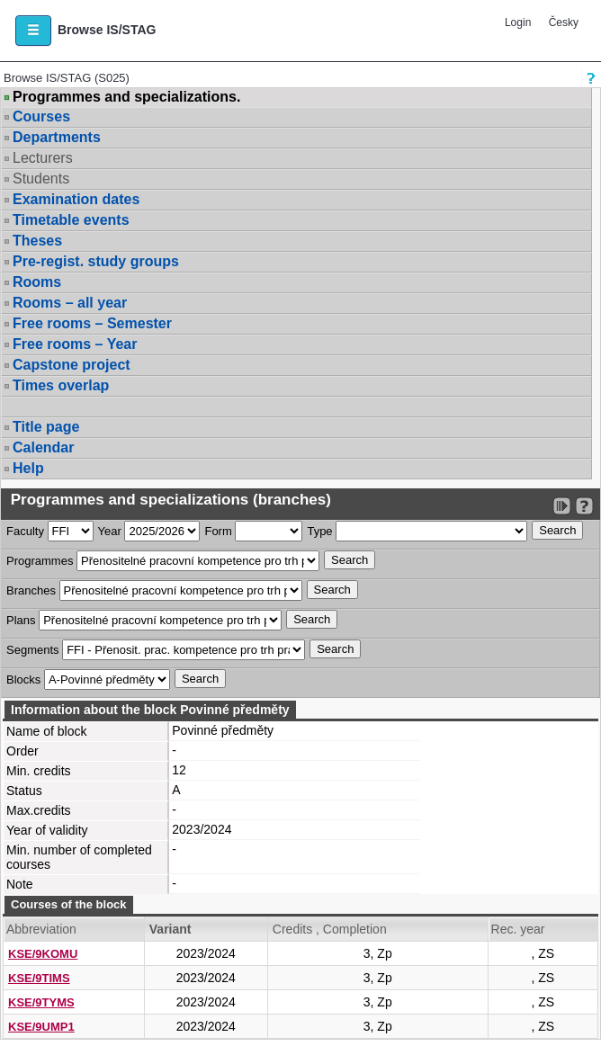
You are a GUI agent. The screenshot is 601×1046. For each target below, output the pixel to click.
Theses (37, 240)
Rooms (37, 282)
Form (217, 531)
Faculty (25, 531)
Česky (564, 22)
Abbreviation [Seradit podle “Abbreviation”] (41, 929)
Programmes (39, 561)
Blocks (23, 679)
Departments (57, 137)
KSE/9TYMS (41, 1002)
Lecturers (43, 157)
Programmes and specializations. (126, 97)
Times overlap (61, 385)
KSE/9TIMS (39, 978)
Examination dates (76, 199)
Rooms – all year (70, 302)
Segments (32, 650)
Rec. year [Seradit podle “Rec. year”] (518, 929)
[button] (33, 30)
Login (518, 22)
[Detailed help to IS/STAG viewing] (584, 505)
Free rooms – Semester (92, 323)
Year (109, 531)
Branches (31, 590)
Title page (46, 426)
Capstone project (71, 364)
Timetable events (71, 220)
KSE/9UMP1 (41, 1026)
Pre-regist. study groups (96, 261)
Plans (21, 620)
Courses (41, 116)
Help (28, 468)
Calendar (43, 447)
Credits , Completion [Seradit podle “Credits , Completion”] (330, 929)
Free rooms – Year (75, 344)
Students (41, 178)
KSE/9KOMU (42, 954)
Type (319, 531)
